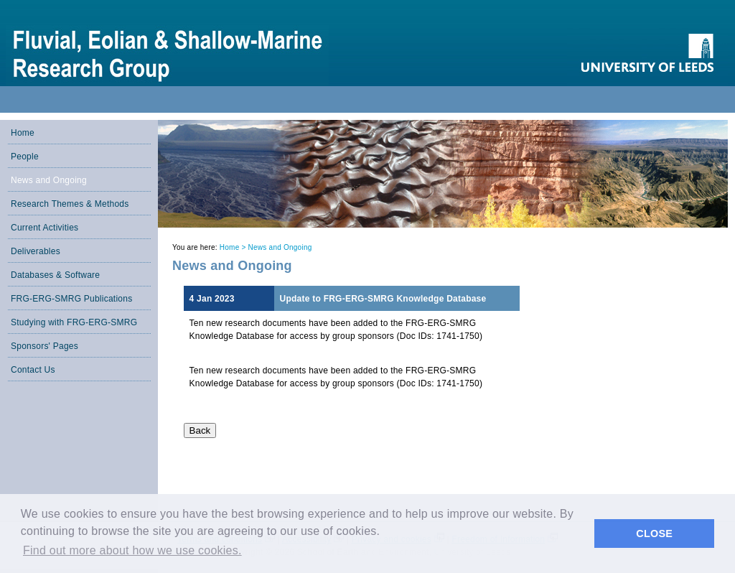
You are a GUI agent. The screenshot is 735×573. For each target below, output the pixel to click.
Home (22, 133)
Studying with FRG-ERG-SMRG (74, 322)
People (25, 157)
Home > (234, 247)
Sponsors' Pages (44, 346)
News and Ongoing (49, 180)
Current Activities (44, 228)
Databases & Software (55, 275)
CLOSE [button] (654, 533)
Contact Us (33, 370)
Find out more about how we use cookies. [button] (132, 550)
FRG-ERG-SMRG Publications (71, 299)
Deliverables (35, 251)
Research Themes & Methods (70, 204)
